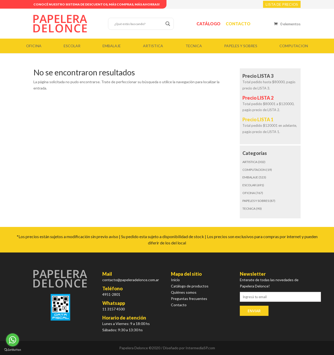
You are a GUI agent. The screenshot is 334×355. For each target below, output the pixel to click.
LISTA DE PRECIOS (282, 4)
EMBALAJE (112, 46)
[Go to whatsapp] (12, 339)
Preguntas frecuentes (189, 298)
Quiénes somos (183, 292)
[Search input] (138, 23)
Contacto (238, 23)
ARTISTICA (153, 46)
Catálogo (208, 23)
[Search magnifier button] (167, 23)
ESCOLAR (72, 46)
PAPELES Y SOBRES (240, 46)
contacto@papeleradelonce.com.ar (130, 280)
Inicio (175, 280)
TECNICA (194, 46)
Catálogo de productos (189, 286)
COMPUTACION (293, 46)
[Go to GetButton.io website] (12, 349)
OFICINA (33, 46)
